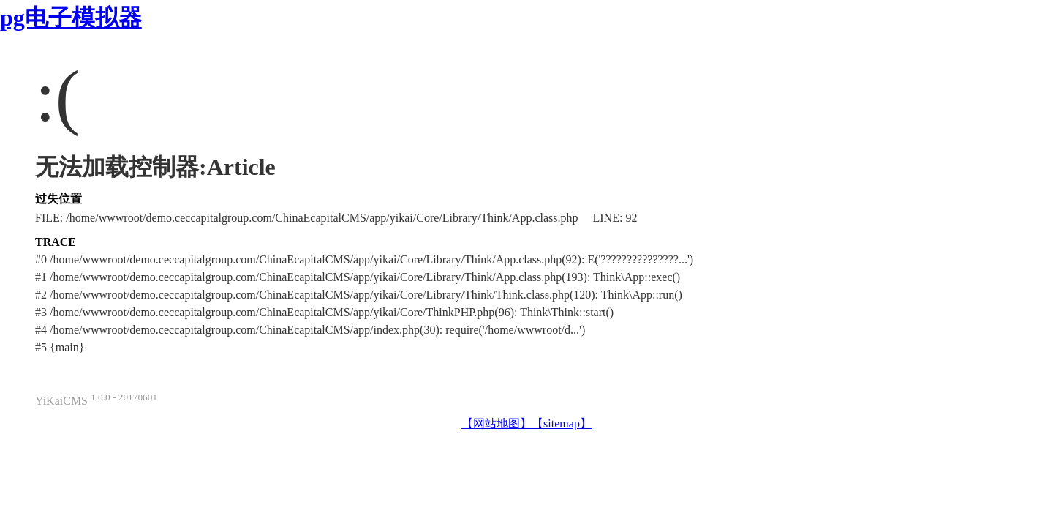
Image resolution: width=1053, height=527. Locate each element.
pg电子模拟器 (71, 17)
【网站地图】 (496, 423)
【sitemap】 (562, 423)
